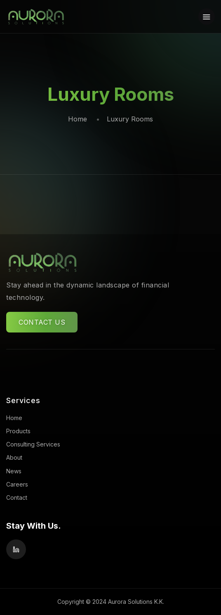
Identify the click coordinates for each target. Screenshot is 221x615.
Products (18, 431)
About (14, 457)
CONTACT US (42, 322)
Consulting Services (33, 444)
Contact (16, 497)
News (13, 471)
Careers (17, 484)
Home (77, 119)
